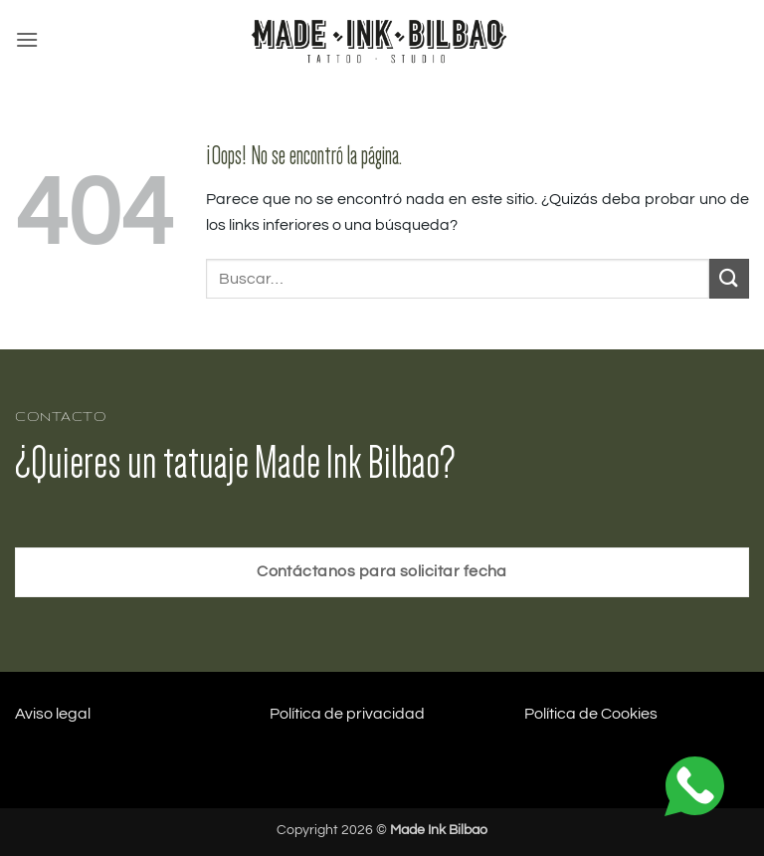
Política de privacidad (347, 714)
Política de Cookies (591, 714)
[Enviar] (729, 278)
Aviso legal (53, 714)
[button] (27, 39)
